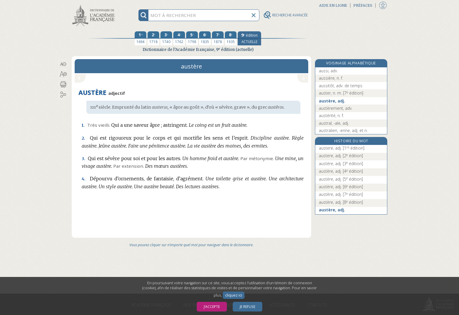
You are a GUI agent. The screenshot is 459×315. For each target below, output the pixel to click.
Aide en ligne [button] (333, 5)
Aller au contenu (95, 5)
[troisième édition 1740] (166, 38)
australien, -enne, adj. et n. (343, 130)
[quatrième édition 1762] (179, 38)
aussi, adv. (328, 70)
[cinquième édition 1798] (192, 38)
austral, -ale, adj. (334, 123)
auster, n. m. (341, 93)
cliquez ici (233, 295)
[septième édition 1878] (218, 38)
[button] (63, 64)
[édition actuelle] (249, 38)
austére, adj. (341, 163)
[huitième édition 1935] (231, 38)
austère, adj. (332, 101)
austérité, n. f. (331, 115)
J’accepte (212, 306)
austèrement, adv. (335, 108)
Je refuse (247, 306)
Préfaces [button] (362, 5)
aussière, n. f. (331, 78)
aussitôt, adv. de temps (340, 85)
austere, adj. (341, 148)
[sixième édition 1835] (205, 38)
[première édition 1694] (140, 38)
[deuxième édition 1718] (153, 38)
